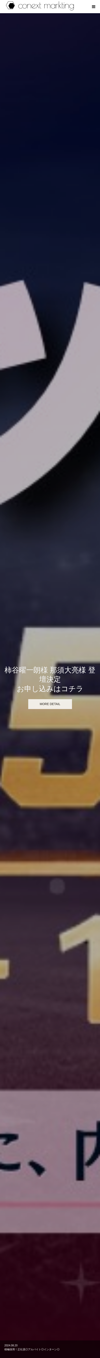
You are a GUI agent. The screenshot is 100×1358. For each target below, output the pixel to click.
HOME (50, 1307)
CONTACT (50, 1336)
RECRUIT (50, 1329)
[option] (50, 85)
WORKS (50, 1321)
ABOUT (50, 1314)
